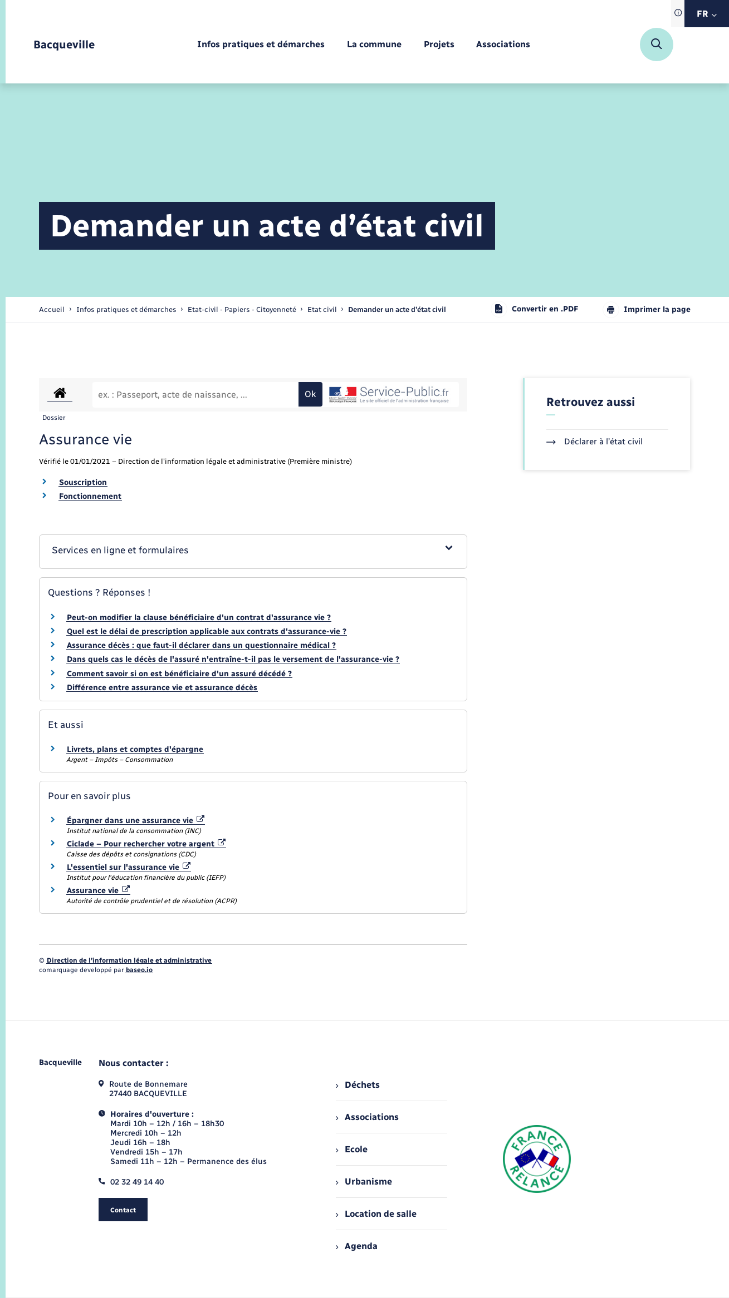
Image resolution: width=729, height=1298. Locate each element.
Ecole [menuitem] (351, 1149)
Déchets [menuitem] (357, 1084)
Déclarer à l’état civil (594, 442)
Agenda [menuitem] (356, 1246)
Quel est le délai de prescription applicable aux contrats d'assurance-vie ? (206, 631)
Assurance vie (98, 890)
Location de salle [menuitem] (376, 1213)
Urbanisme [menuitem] (364, 1181)
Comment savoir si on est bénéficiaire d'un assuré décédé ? (179, 673)
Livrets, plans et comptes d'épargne (135, 749)
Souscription (83, 482)
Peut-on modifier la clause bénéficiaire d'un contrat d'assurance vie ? (199, 617)
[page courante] (397, 309)
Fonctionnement (90, 496)
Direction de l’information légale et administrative (129, 960)
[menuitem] (261, 44)
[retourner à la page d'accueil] (64, 45)
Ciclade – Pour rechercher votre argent (146, 844)
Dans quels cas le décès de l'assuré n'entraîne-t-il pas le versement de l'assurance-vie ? (233, 659)
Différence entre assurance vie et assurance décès (162, 687)
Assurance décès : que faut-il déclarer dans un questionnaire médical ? (201, 645)
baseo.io (139, 970)
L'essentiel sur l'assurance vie (129, 867)
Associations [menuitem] (367, 1117)
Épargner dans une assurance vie (136, 820)
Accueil (52, 309)
